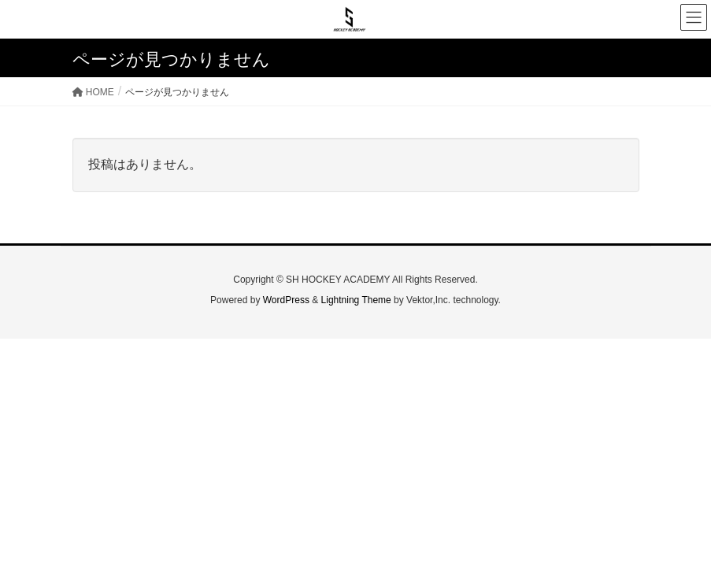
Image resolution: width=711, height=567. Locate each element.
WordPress (286, 300)
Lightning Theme (356, 300)
